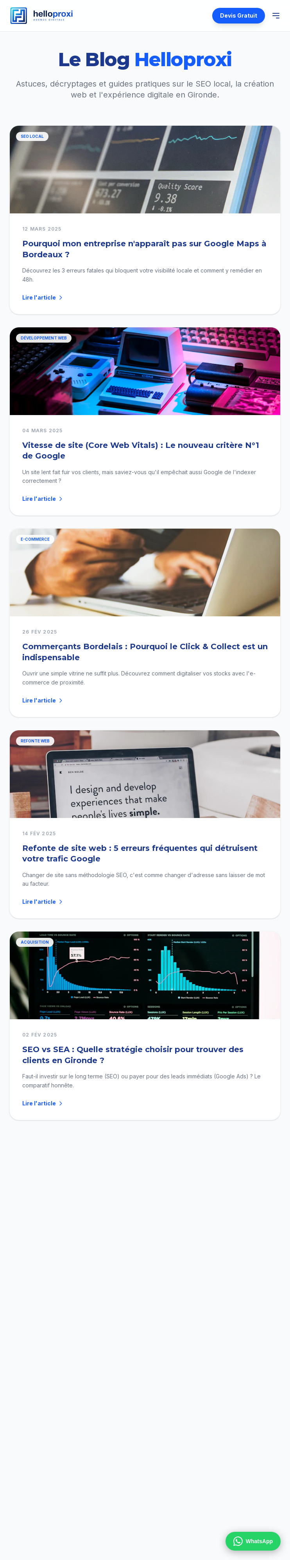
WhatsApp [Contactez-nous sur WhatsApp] (253, 1541)
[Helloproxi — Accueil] (41, 15)
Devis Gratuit (238, 15)
